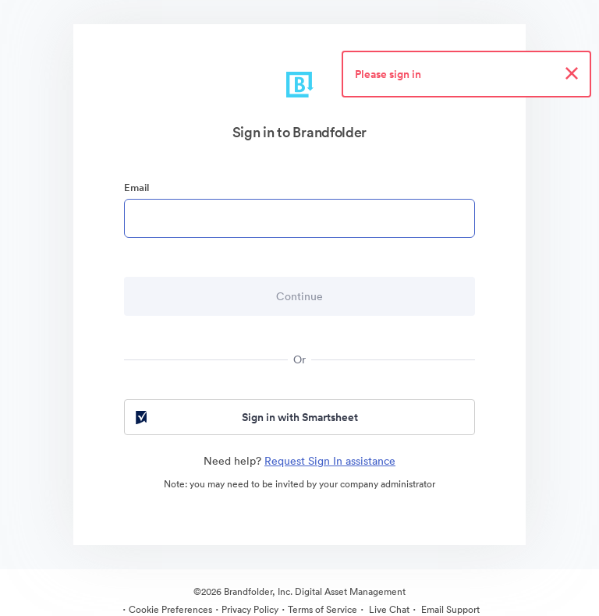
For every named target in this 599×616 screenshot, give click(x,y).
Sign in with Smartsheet (245, 417)
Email (136, 187)
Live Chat (388, 609)
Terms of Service (322, 609)
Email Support (449, 609)
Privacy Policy (250, 609)
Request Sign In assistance (329, 461)
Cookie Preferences (170, 609)
